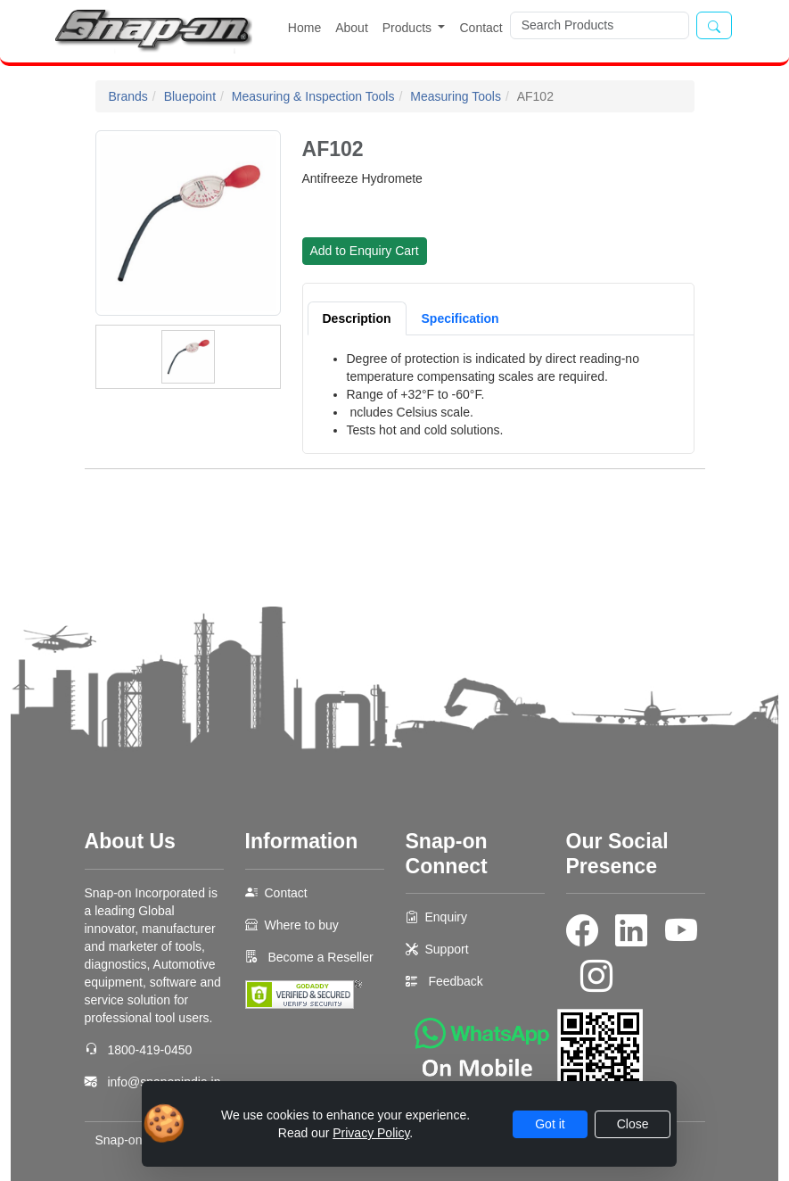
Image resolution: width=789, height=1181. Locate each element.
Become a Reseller (319, 957)
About (351, 28)
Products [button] (408, 28)
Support (447, 949)
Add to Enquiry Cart (364, 251)
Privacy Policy (371, 1133)
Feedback (455, 981)
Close (633, 1124)
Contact (480, 28)
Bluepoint (190, 96)
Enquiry (446, 917)
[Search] (599, 25)
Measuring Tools (455, 96)
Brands (128, 96)
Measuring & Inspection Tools (313, 96)
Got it (549, 1124)
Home (304, 28)
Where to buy (302, 925)
